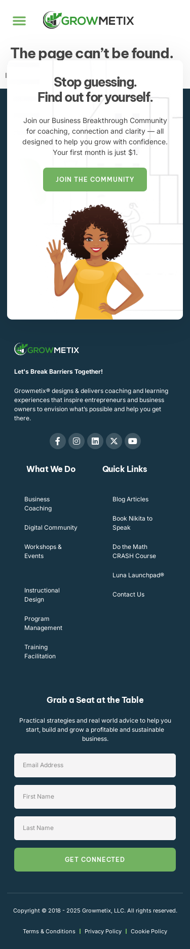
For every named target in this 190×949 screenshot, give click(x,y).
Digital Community (51, 527)
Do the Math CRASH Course (134, 551)
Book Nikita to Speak (132, 523)
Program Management (43, 623)
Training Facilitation (40, 651)
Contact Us (128, 594)
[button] (19, 20)
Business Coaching (38, 503)
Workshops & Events (43, 551)
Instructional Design (42, 594)
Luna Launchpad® (138, 575)
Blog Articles (130, 499)
